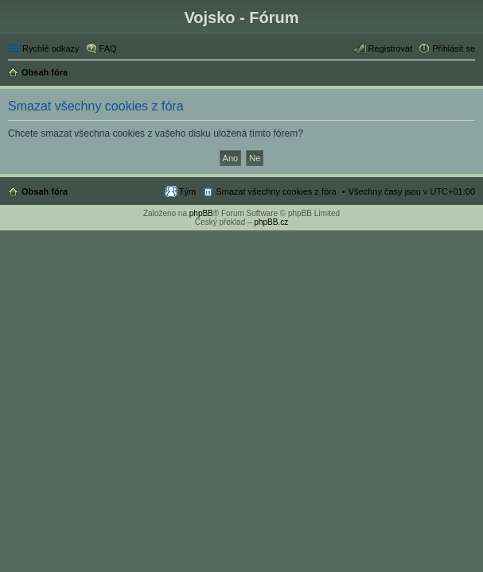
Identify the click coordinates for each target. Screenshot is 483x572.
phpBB (201, 213)
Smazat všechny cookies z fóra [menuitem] (276, 191)
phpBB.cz (271, 222)
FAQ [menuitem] (108, 48)
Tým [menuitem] (187, 191)
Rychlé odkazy (51, 48)
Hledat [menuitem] (469, 74)
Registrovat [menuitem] (390, 48)
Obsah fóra (44, 191)
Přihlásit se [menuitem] (453, 48)
